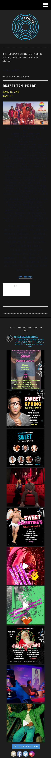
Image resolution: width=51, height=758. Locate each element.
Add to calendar (16, 289)
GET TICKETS (25, 277)
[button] (45, 4)
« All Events (12, 70)
